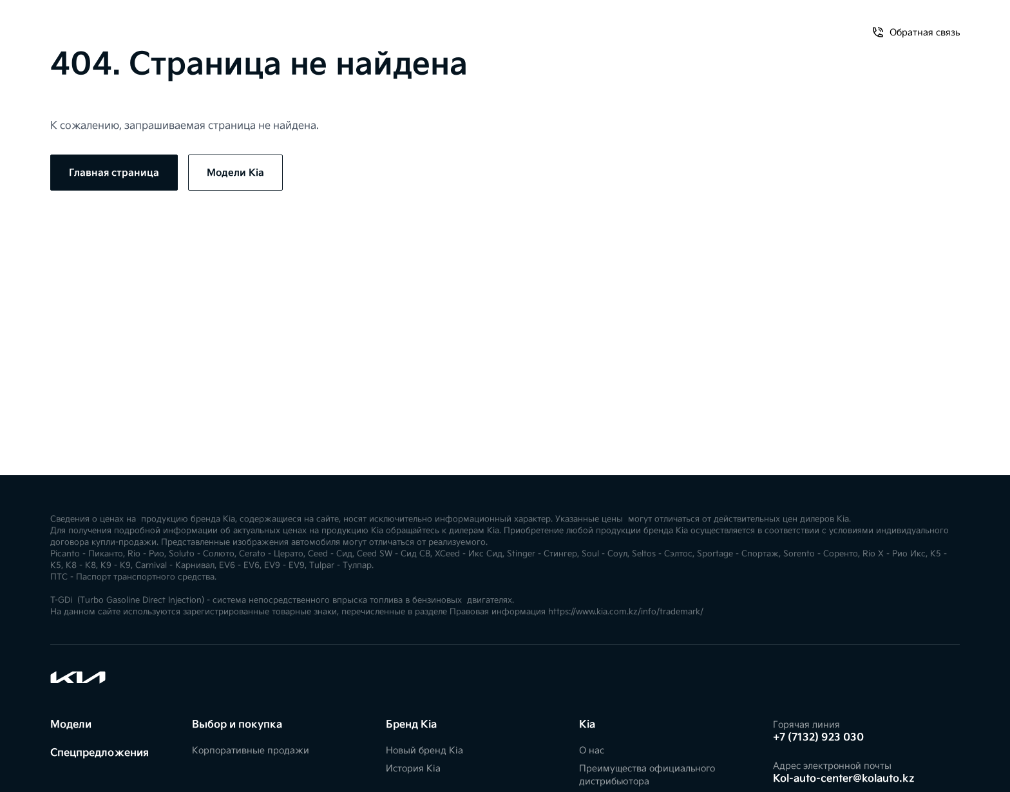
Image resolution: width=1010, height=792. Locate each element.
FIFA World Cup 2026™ (333, 24)
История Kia (413, 768)
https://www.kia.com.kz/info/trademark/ (625, 612)
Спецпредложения (144, 24)
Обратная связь (756, 24)
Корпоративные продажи (250, 750)
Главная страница (114, 173)
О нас (688, 24)
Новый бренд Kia (424, 750)
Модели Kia (235, 173)
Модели (69, 24)
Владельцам (235, 24)
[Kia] (505, 24)
